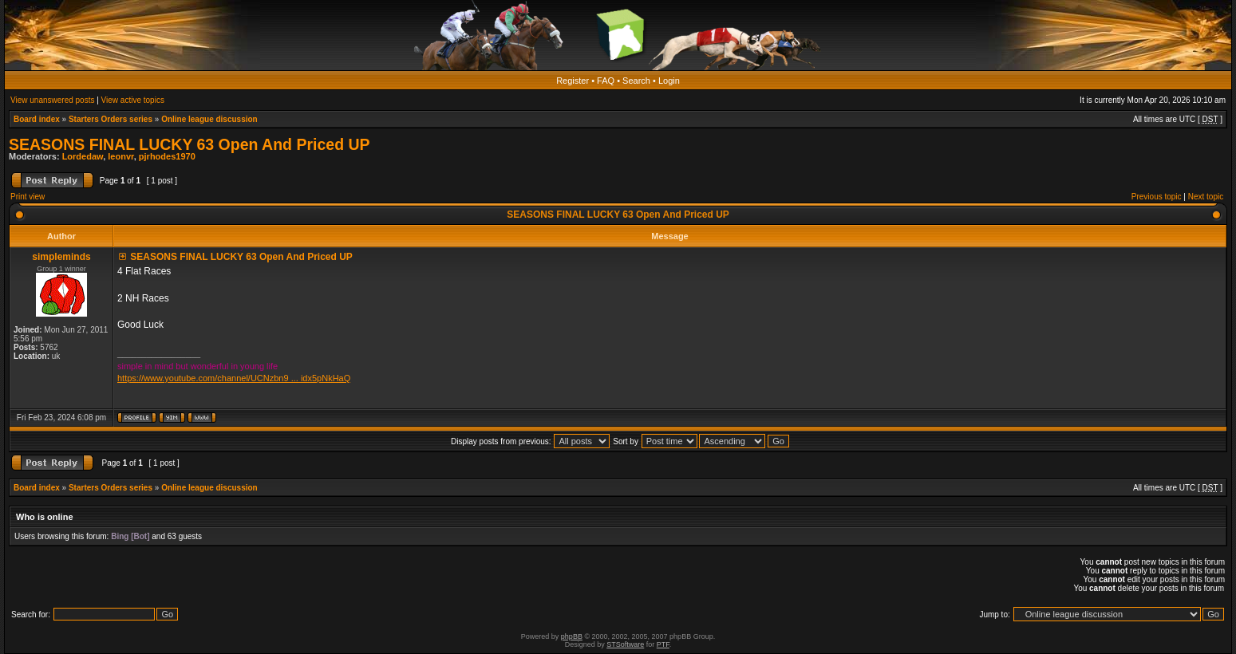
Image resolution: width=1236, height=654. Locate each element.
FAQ (605, 80)
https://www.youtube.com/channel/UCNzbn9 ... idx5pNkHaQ (233, 378)
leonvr (120, 156)
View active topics (132, 100)
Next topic (1205, 196)
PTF (663, 644)
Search (636, 80)
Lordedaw (83, 156)
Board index (37, 119)
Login (669, 80)
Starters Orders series (110, 119)
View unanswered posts (52, 100)
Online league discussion (209, 119)
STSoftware (625, 644)
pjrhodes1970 (167, 156)
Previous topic (1156, 196)
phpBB (571, 636)
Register (572, 80)
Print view (27, 196)
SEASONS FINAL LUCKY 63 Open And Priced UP (189, 144)
